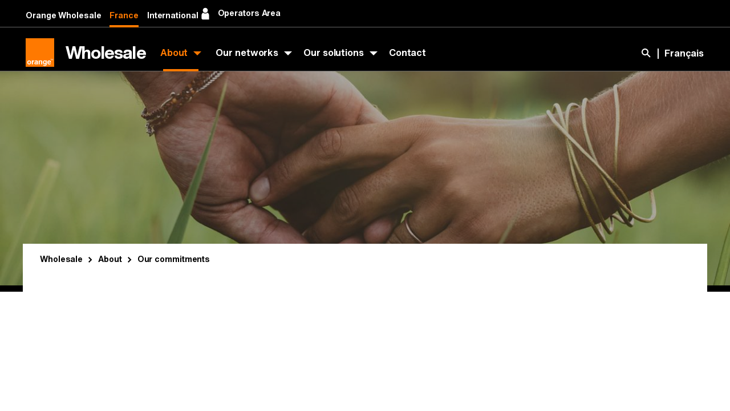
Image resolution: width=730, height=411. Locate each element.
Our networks (247, 53)
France (124, 15)
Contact (407, 53)
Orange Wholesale (63, 15)
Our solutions (333, 53)
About (174, 53)
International (172, 15)
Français (684, 54)
